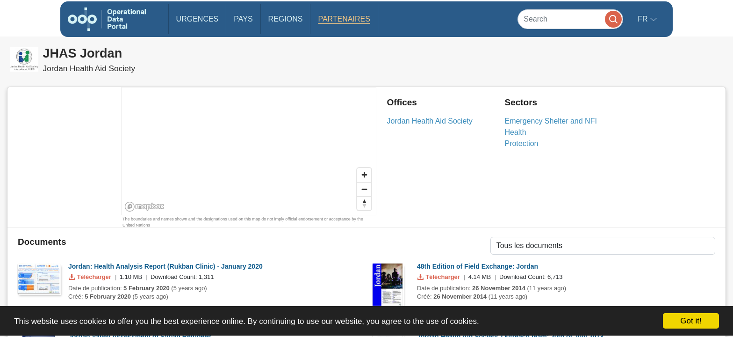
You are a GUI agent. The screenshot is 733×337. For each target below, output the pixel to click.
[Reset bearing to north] (364, 203)
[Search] (570, 19)
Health (515, 132)
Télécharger (91, 276)
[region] (249, 152)
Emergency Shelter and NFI (550, 121)
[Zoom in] (364, 175)
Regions (285, 19)
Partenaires (344, 19)
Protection (521, 143)
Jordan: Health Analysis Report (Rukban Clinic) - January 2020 (165, 266)
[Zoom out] (364, 189)
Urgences (197, 19)
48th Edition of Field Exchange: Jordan (477, 266)
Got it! (690, 320)
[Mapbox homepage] (145, 207)
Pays (243, 19)
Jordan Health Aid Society (430, 121)
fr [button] (644, 19)
